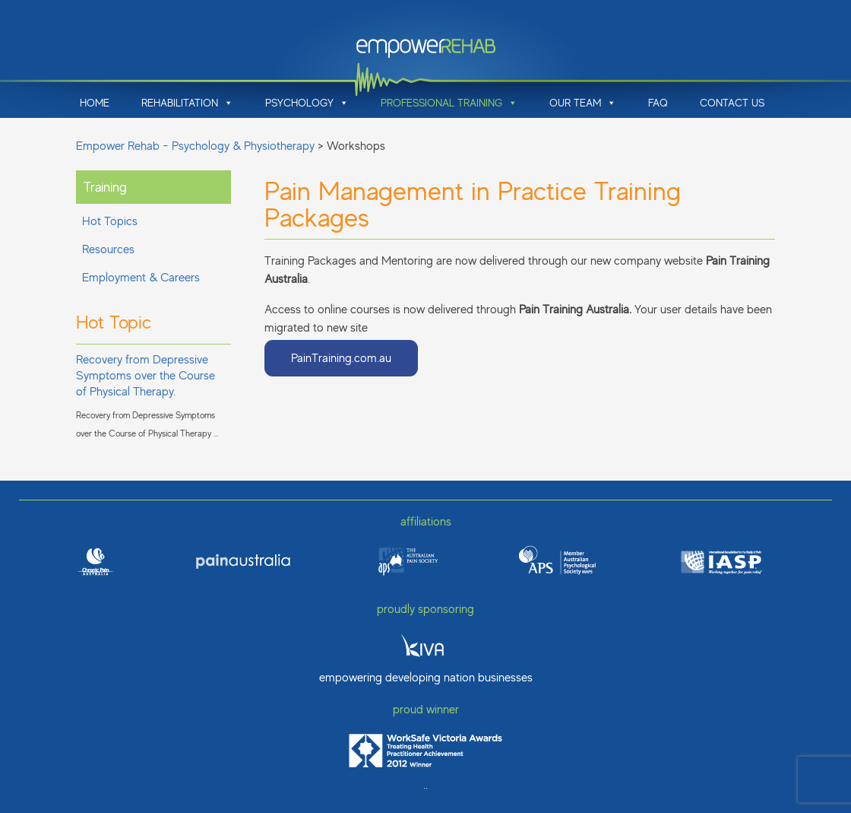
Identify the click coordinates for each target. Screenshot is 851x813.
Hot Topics (110, 221)
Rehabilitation (187, 102)
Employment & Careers (141, 277)
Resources (108, 249)
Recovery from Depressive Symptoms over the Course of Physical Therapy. (145, 376)
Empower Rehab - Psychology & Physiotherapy (195, 146)
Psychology (307, 102)
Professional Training (449, 102)
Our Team (582, 102)
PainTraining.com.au (341, 358)
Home (94, 103)
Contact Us (732, 103)
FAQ (658, 103)
